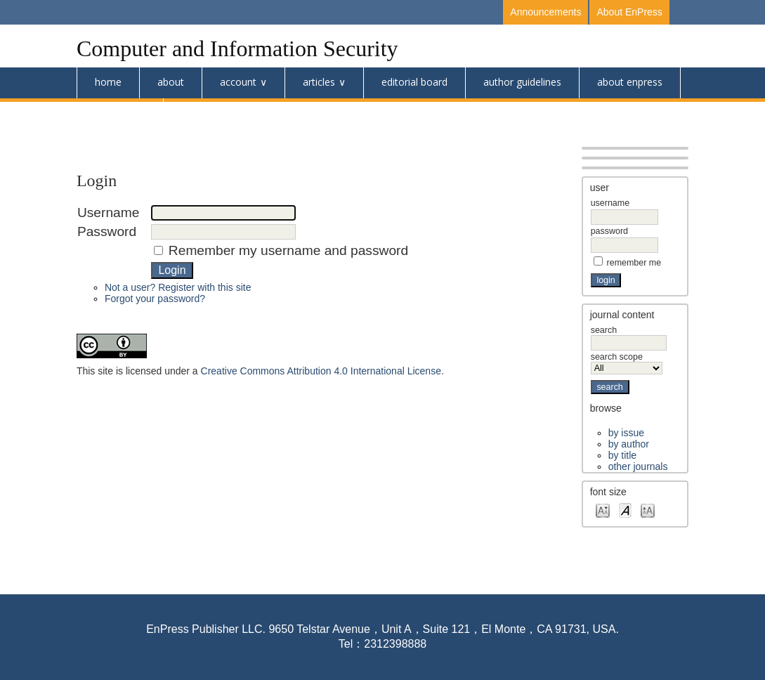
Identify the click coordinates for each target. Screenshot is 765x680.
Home (108, 82)
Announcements (545, 12)
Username (610, 203)
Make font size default (625, 510)
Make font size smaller (603, 510)
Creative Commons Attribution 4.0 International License (321, 371)
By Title (622, 455)
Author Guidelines (522, 82)
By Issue (626, 432)
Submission (119, 112)
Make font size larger (648, 510)
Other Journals (638, 466)
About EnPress (629, 12)
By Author (628, 444)
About (170, 82)
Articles (319, 82)
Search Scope (626, 362)
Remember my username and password (288, 250)
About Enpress (629, 82)
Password (609, 231)
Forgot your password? (155, 298)
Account (238, 82)
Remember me (634, 263)
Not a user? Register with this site (178, 287)
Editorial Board (414, 82)
